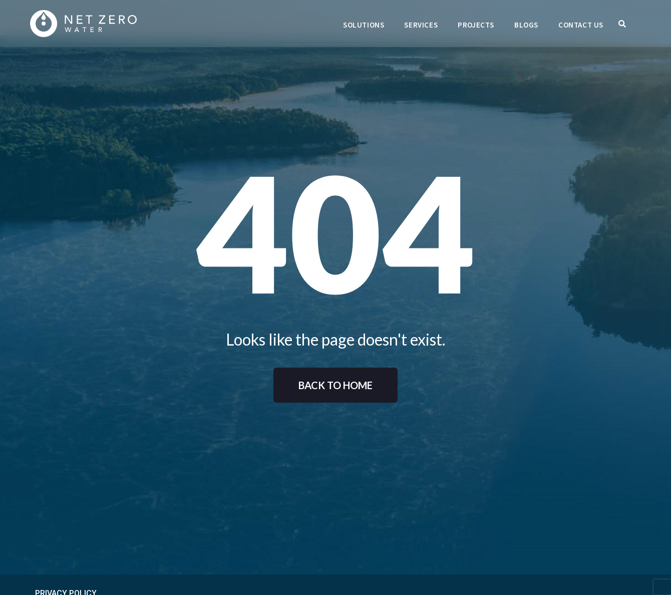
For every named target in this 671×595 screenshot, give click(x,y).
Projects (476, 25)
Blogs (526, 25)
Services (421, 25)
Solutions (363, 25)
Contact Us (580, 25)
